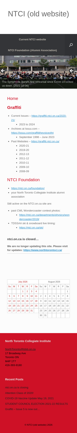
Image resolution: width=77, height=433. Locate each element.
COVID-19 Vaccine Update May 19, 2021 (29, 398)
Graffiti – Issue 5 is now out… (22, 409)
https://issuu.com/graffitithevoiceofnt (32, 132)
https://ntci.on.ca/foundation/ (28, 188)
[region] (38, 72)
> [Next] (72, 71)
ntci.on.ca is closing (16, 387)
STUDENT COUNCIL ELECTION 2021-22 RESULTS (36, 403)
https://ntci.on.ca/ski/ (31, 227)
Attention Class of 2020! (19, 393)
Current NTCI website (32, 39)
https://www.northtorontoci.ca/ (42, 250)
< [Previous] (3, 71)
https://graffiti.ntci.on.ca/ (45, 141)
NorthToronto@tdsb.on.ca (20, 349)
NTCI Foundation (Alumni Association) (32, 50)
